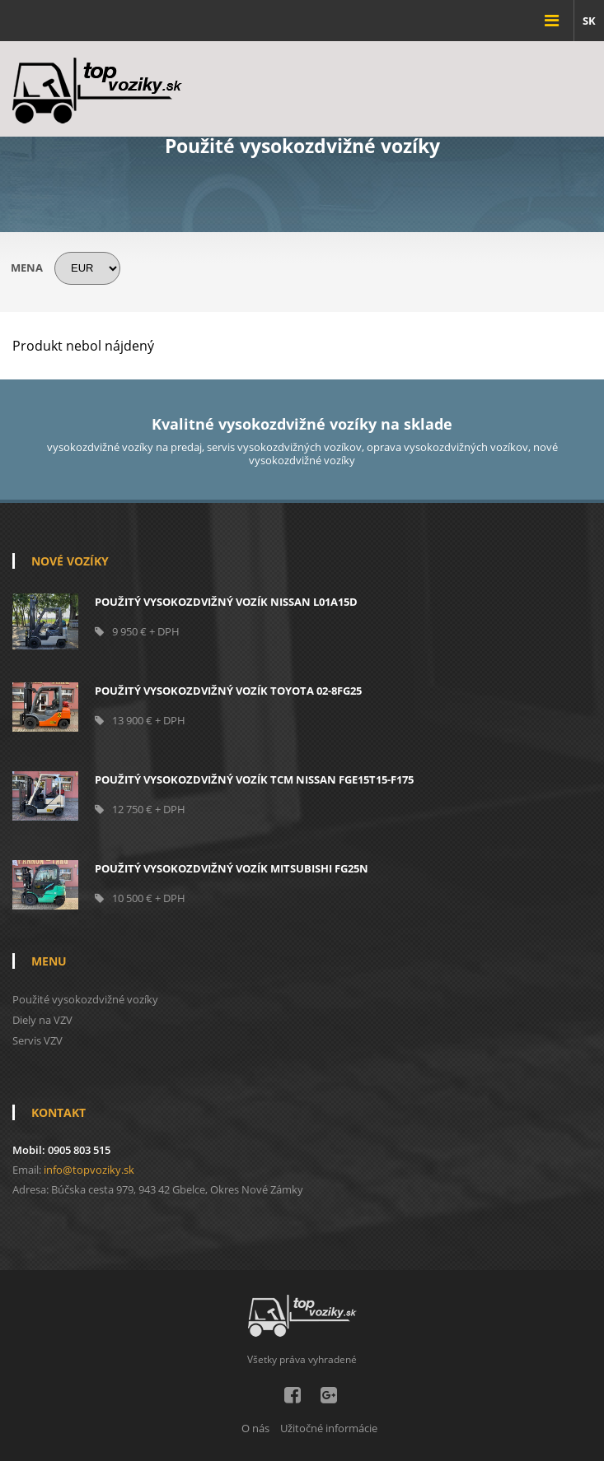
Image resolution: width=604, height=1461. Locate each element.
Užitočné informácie (328, 1428)
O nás (255, 1428)
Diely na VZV (42, 1019)
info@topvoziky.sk (89, 1169)
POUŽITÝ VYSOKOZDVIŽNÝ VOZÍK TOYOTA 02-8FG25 (228, 690)
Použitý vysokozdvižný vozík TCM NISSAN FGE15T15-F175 (254, 779)
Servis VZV (37, 1040)
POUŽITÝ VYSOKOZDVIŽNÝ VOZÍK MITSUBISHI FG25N (231, 868)
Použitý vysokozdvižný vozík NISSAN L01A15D (226, 601)
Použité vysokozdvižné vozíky (85, 999)
